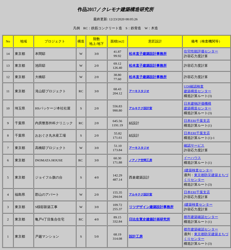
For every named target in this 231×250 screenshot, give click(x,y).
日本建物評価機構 (197, 103)
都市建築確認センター (201, 217)
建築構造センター (197, 91)
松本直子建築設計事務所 (148, 54)
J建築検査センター (198, 170)
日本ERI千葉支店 (197, 121)
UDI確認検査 (194, 86)
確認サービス (194, 145)
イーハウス (192, 158)
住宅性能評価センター (201, 51)
